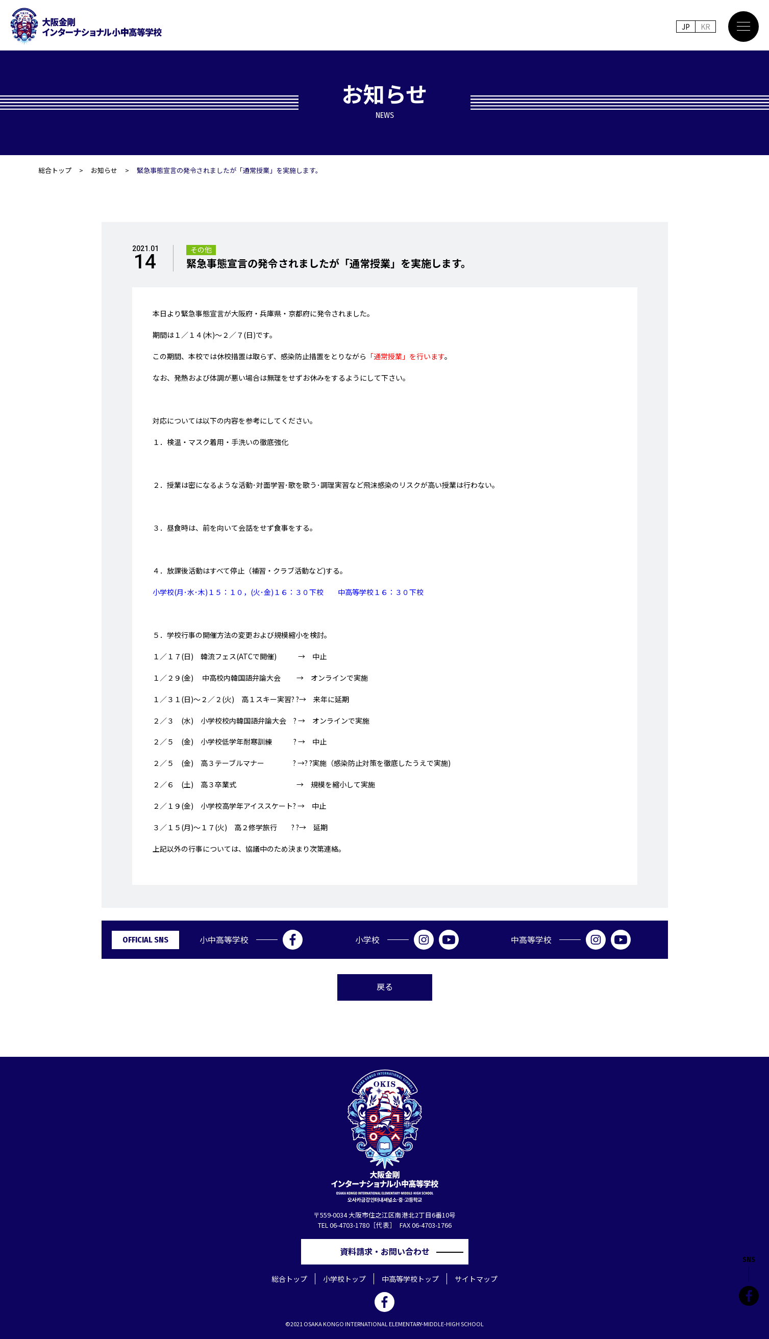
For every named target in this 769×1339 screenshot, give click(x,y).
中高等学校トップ (410, 1279)
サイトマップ (476, 1279)
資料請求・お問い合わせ (389, 1251)
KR (705, 26)
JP (686, 26)
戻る (385, 986)
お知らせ (104, 170)
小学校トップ (344, 1279)
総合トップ (54, 170)
